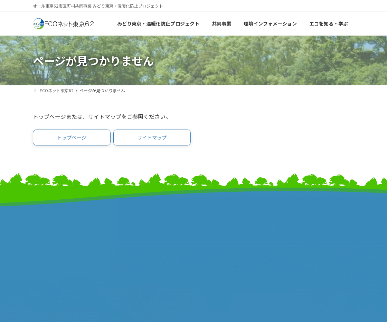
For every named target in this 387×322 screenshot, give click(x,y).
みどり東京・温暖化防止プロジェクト (69, 226)
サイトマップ (297, 211)
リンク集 (292, 218)
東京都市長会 (131, 222)
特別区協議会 (214, 229)
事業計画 (43, 236)
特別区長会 (129, 229)
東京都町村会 (131, 236)
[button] (72, 139)
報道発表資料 (48, 244)
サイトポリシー (300, 225)
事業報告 (43, 251)
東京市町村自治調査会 (225, 222)
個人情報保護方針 (302, 232)
